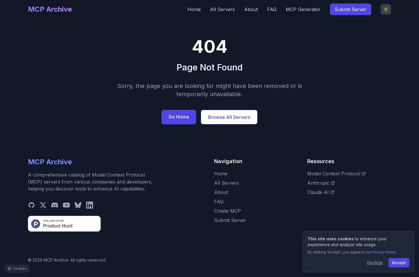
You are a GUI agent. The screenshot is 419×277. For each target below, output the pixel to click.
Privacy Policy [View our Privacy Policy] (384, 252)
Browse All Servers (229, 117)
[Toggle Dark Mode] (386, 9)
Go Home (178, 117)
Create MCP (227, 211)
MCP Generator (303, 9)
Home (194, 9)
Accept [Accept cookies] (399, 262)
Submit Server (351, 9)
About (251, 9)
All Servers (222, 9)
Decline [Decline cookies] (375, 262)
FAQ (271, 9)
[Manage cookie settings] (17, 268)
